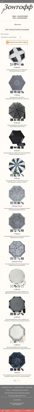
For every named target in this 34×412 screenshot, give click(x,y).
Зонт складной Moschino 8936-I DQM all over (17, 291)
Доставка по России (6, 387)
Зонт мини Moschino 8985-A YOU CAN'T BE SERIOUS (17, 153)
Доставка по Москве (18, 387)
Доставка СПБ (29, 387)
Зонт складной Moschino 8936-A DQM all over (17, 319)
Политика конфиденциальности (17, 395)
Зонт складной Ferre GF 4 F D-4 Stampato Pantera (17, 236)
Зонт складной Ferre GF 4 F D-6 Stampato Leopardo (17, 208)
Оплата (8, 390)
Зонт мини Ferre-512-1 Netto (17, 97)
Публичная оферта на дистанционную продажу (17, 393)
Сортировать (4, 37)
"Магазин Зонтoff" (19, 403)
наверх (28, 410)
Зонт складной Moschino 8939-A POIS (17, 125)
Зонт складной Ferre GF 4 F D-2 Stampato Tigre (17, 264)
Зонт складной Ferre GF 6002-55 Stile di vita (17, 180)
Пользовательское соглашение (19, 390)
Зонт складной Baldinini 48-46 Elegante (17, 69)
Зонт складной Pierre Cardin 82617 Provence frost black (17, 375)
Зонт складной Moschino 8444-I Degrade (17, 347)
